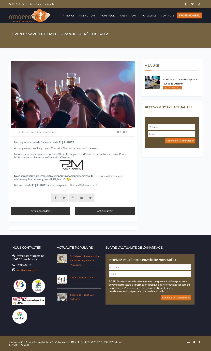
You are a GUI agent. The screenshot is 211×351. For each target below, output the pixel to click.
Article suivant (105, 210)
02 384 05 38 (19, 4)
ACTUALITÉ (51, 132)
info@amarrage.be (44, 4)
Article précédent (40, 210)
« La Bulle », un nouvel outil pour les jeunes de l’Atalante (181, 81)
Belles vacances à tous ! (82, 277)
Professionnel (189, 15)
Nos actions (87, 15)
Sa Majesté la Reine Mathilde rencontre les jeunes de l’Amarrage (85, 260)
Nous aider (108, 15)
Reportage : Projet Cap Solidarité (82, 296)
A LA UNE (41, 132)
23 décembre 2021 (27, 132)
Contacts (167, 15)
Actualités (149, 15)
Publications (128, 15)
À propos (69, 15)
